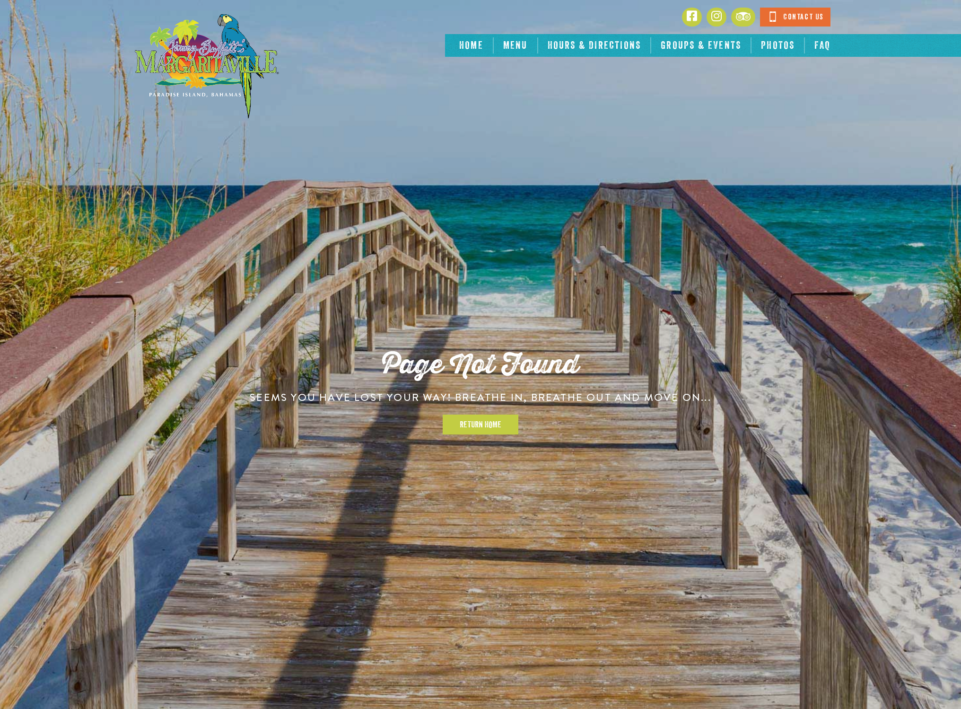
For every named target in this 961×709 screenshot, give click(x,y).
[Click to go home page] (206, 66)
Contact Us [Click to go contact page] (795, 16)
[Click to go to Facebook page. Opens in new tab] (692, 17)
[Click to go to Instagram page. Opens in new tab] (716, 17)
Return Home (480, 424)
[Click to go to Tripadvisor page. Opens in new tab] (743, 17)
